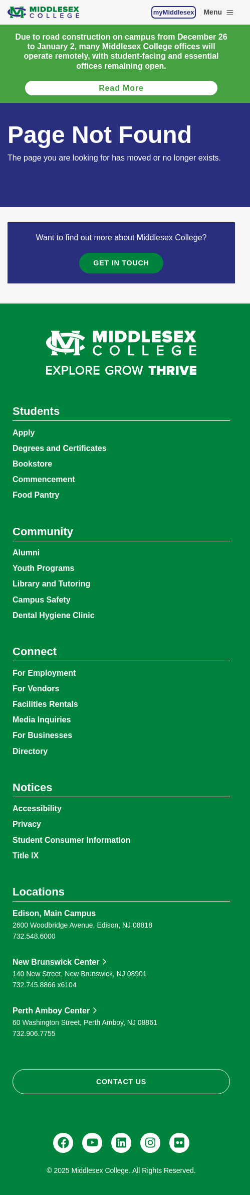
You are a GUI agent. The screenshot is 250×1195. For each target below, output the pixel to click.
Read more (121, 88)
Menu (219, 13)
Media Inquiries (42, 719)
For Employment (44, 673)
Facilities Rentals (45, 704)
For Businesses (42, 735)
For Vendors (36, 688)
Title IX (26, 855)
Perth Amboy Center (51, 1010)
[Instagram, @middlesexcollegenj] (150, 1143)
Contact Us (121, 1082)
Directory (30, 751)
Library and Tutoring (51, 583)
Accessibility (37, 808)
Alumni (26, 552)
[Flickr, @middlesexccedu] (179, 1143)
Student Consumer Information (72, 840)
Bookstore (32, 464)
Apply (24, 432)
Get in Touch (121, 263)
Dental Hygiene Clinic (54, 615)
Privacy (27, 824)
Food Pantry (36, 495)
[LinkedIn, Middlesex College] (121, 1143)
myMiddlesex (173, 12)
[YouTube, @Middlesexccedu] (92, 1143)
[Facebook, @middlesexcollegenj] (63, 1143)
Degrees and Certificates (60, 448)
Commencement (44, 479)
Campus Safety (42, 599)
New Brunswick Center (56, 962)
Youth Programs (43, 568)
